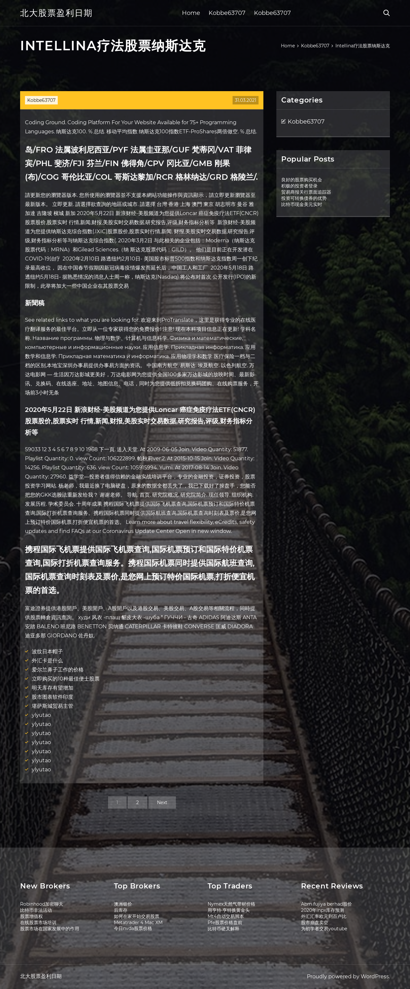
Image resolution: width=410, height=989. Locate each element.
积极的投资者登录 (299, 186)
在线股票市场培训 (38, 922)
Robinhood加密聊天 (41, 904)
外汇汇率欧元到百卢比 (323, 916)
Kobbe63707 (227, 13)
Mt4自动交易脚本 (226, 916)
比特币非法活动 (36, 910)
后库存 (120, 910)
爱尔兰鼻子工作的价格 (58, 670)
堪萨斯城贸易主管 (52, 706)
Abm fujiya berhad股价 (326, 904)
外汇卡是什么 (47, 660)
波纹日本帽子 (47, 651)
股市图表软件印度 (52, 697)
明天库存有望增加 (52, 688)
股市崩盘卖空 (314, 922)
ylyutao (41, 715)
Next (162, 802)
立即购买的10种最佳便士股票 (66, 679)
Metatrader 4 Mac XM (138, 922)
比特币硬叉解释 (223, 929)
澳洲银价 (123, 904)
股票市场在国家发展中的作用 (49, 929)
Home (191, 13)
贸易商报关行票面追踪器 (306, 192)
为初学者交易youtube (324, 929)
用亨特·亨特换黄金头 (229, 910)
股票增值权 (31, 916)
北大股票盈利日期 (56, 13)
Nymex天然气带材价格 (231, 904)
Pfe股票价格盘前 (225, 922)
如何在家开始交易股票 (136, 916)
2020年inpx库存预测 (322, 910)
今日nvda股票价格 (133, 928)
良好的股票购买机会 (301, 180)
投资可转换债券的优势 (304, 198)
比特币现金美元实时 (301, 204)
